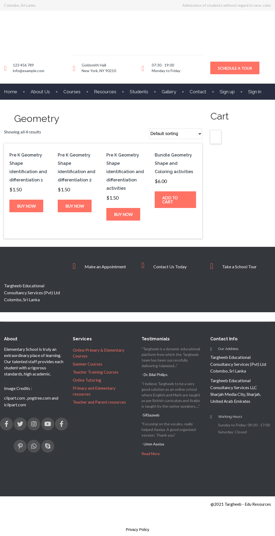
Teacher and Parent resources (99, 402)
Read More (151, 453)
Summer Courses (87, 364)
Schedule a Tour (235, 68)
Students (139, 91)
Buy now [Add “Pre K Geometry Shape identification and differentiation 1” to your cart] (26, 206)
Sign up (227, 91)
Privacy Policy (137, 529)
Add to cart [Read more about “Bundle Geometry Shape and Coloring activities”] (170, 199)
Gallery (169, 91)
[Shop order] (175, 133)
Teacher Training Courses (95, 372)
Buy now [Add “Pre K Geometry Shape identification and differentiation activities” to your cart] (123, 214)
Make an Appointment (105, 266)
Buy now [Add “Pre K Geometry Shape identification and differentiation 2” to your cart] (74, 206)
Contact (198, 91)
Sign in (254, 91)
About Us (40, 91)
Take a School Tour (239, 266)
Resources (105, 91)
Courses (72, 91)
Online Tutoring (87, 380)
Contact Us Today (170, 266)
